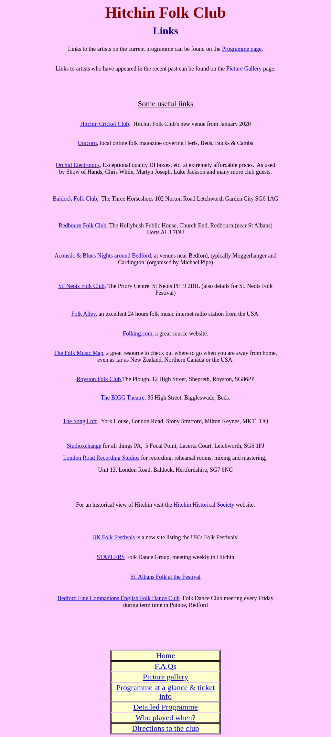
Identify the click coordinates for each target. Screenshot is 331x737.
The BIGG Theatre (122, 397)
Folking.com (138, 333)
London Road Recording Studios (102, 458)
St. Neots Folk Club (81, 286)
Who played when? (165, 717)
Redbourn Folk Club (82, 225)
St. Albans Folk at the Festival (165, 577)
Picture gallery (165, 677)
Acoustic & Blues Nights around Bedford (103, 255)
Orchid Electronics (78, 165)
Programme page (242, 49)
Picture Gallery (244, 68)
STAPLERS (111, 557)
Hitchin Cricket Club (104, 124)
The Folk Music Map (78, 353)
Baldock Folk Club (75, 198)
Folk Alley (83, 314)
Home (165, 655)
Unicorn (87, 143)
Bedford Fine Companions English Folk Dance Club (119, 598)
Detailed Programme (165, 707)
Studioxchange (84, 446)
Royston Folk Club (99, 379)
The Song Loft (80, 421)
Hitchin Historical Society (204, 504)
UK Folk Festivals (113, 537)
